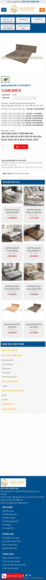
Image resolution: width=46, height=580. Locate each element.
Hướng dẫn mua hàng (10, 538)
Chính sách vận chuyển (11, 561)
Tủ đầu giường (7, 364)
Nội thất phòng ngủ (11, 355)
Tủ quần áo (38, 19)
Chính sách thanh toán (10, 558)
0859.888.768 (14, 575)
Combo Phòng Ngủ (23, 27)
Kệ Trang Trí (8, 404)
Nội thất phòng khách (13, 391)
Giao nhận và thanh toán (11, 541)
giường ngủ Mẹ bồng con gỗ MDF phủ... (34, 212)
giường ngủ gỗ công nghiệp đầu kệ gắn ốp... (12, 289)
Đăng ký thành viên (9, 548)
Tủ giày (4, 399)
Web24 (41, 578)
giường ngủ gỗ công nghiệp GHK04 (12, 251)
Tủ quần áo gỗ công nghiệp (7, 27)
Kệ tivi (4, 395)
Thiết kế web (34, 578)
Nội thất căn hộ (9, 350)
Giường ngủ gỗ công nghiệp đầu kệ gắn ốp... (33, 289)
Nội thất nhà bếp (10, 381)
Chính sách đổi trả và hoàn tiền (14, 565)
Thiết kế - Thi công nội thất (8, 20)
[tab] (2, 158)
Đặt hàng (21, 147)
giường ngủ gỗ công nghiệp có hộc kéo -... (34, 251)
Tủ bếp (4, 386)
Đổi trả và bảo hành (9, 545)
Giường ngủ (23, 19)
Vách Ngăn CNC (9, 409)
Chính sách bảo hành (10, 568)
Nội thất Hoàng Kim (23, 578)
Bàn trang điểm (8, 360)
